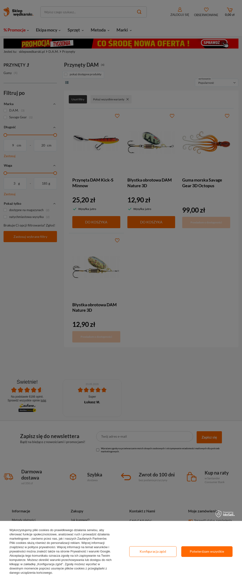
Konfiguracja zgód (153, 551)
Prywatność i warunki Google (90, 551)
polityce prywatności (41, 547)
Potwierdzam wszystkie (207, 551)
